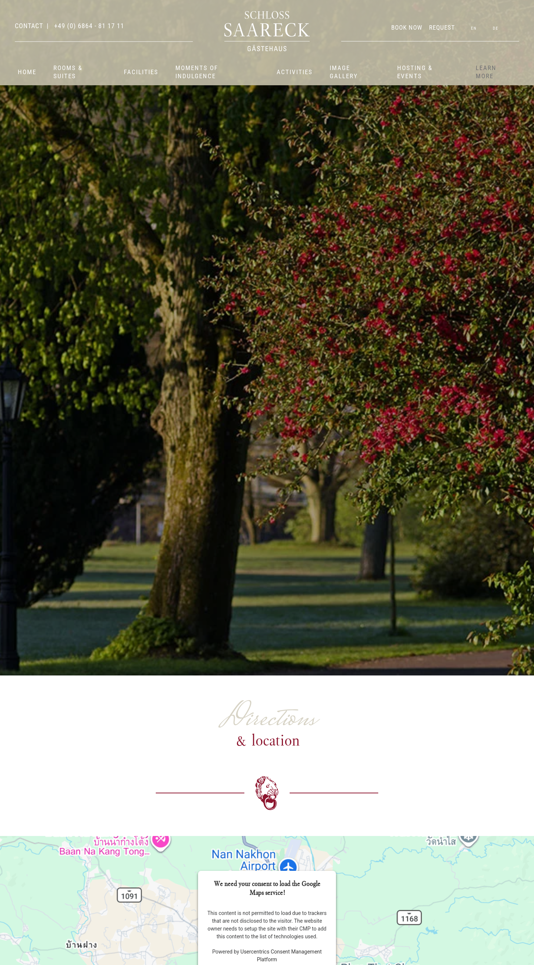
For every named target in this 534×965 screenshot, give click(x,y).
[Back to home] (267, 31)
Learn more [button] (486, 72)
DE (495, 28)
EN (474, 28)
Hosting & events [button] (414, 72)
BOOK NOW (406, 27)
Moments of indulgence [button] (196, 72)
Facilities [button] (141, 72)
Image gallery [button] (344, 72)
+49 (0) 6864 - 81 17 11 (88, 26)
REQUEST (442, 27)
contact (29, 26)
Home (27, 72)
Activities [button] (295, 72)
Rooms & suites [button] (67, 72)
